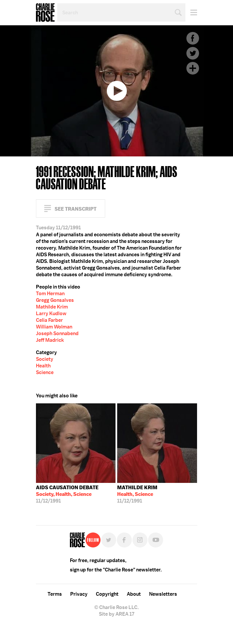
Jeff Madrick (50, 340)
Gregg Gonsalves (55, 300)
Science (45, 372)
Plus (192, 68)
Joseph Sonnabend (57, 333)
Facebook (192, 38)
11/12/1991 (67, 494)
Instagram (139, 539)
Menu (191, 12)
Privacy (79, 594)
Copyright (107, 594)
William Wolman (54, 326)
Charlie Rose (45, 12)
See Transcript (76, 209)
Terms (55, 594)
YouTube (155, 539)
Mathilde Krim (52, 307)
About (134, 594)
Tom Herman (50, 293)
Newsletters (163, 594)
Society (44, 359)
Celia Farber (49, 320)
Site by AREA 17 (116, 614)
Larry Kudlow (51, 313)
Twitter (192, 53)
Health (43, 365)
